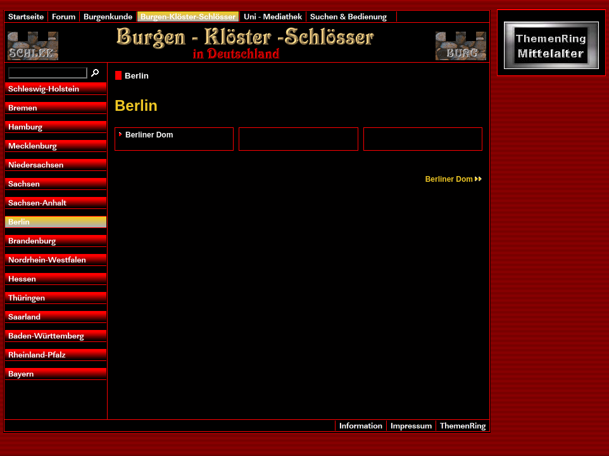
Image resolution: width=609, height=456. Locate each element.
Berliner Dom (149, 134)
